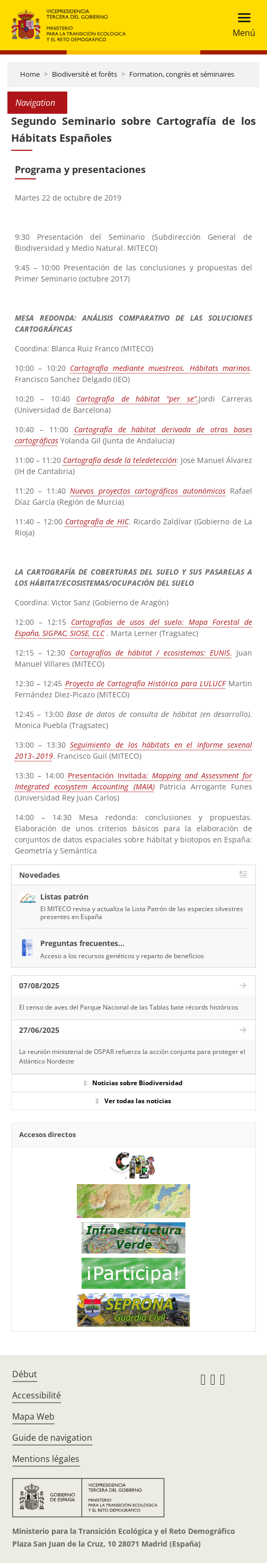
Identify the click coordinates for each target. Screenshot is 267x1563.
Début (24, 1374)
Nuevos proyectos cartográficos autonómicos (147, 491)
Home (30, 74)
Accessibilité (36, 1395)
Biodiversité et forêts (84, 74)
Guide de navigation (52, 1437)
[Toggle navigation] (241, 25)
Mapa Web (33, 1416)
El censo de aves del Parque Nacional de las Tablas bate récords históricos (128, 1007)
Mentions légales (45, 1459)
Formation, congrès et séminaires (181, 74)
